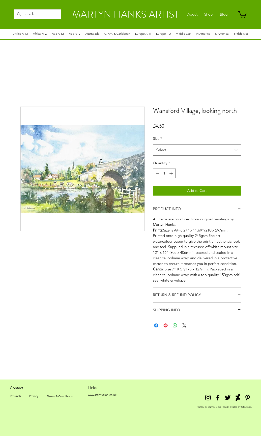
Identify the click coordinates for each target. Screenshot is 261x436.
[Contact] (17, 387)
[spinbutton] (164, 173)
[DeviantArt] (237, 397)
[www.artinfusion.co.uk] (102, 395)
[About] (192, 14)
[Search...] (37, 14)
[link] (242, 14)
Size (157, 138)
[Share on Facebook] (156, 325)
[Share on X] (184, 325)
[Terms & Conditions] (60, 396)
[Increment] (171, 173)
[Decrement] (157, 173)
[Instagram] (208, 397)
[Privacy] (34, 396)
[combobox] (197, 150)
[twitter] (228, 397)
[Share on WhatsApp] (175, 325)
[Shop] (209, 14)
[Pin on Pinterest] (166, 325)
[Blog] (224, 14)
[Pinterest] (247, 397)
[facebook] (218, 397)
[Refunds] (15, 396)
